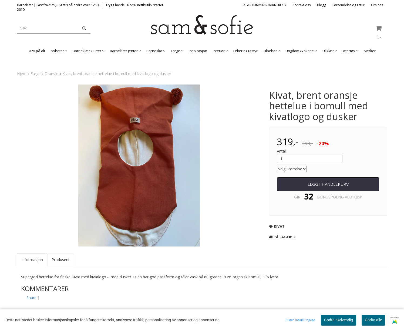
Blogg (321, 5)
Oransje (51, 73)
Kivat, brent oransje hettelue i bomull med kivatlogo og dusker (116, 73)
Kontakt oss (302, 5)
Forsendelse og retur (348, 5)
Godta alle (373, 320)
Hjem (21, 73)
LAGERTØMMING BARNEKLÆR (264, 5)
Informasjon (32, 259)
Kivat (279, 226)
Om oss (377, 5)
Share (31, 297)
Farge (36, 73)
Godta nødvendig (338, 320)
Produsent (61, 259)
